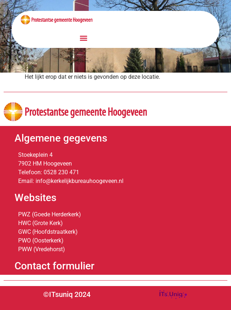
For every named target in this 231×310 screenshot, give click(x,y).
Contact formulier (54, 266)
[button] (84, 38)
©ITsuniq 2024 (66, 294)
